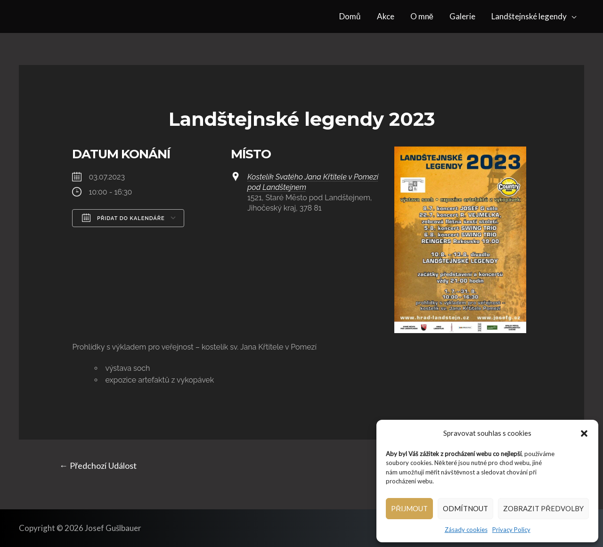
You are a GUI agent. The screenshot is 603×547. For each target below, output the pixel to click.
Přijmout (409, 508)
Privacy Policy (511, 529)
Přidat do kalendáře (123, 217)
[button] (584, 433)
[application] (571, 16)
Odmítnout (465, 508)
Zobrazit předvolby (543, 508)
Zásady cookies (466, 529)
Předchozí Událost (98, 465)
